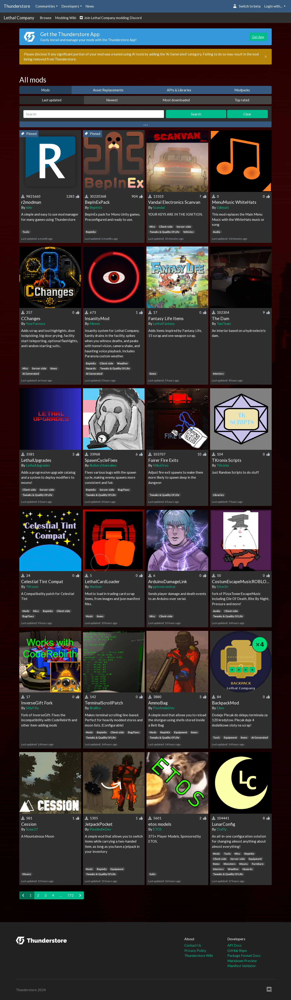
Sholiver (96, 587)
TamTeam (224, 323)
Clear (247, 114)
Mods (45, 90)
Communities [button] (45, 6)
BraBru (95, 708)
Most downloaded (176, 100)
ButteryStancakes (103, 465)
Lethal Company (19, 17)
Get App (258, 37)
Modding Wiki (65, 18)
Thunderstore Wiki (198, 955)
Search (196, 114)
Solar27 (32, 829)
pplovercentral (164, 587)
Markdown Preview (242, 961)
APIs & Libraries (179, 90)
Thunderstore (17, 6)
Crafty (222, 829)
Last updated (51, 100)
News (89, 6)
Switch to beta (247, 6)
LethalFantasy (164, 323)
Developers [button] (70, 6)
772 (71, 895)
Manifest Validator (241, 966)
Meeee (95, 323)
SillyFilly (32, 708)
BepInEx (96, 207)
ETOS (157, 829)
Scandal (159, 207)
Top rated (242, 100)
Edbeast (223, 207)
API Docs (234, 945)
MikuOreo (160, 465)
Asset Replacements (108, 90)
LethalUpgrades (38, 465)
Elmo (220, 708)
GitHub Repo (237, 950)
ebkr (29, 207)
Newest (112, 100)
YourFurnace (35, 323)
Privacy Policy (195, 950)
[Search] (93, 114)
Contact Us (192, 945)
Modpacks (242, 90)
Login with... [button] (273, 6)
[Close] (265, 56)
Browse (45, 18)
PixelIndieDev (164, 708)
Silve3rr (223, 587)
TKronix (223, 465)
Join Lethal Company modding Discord (111, 18)
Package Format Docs (244, 955)
